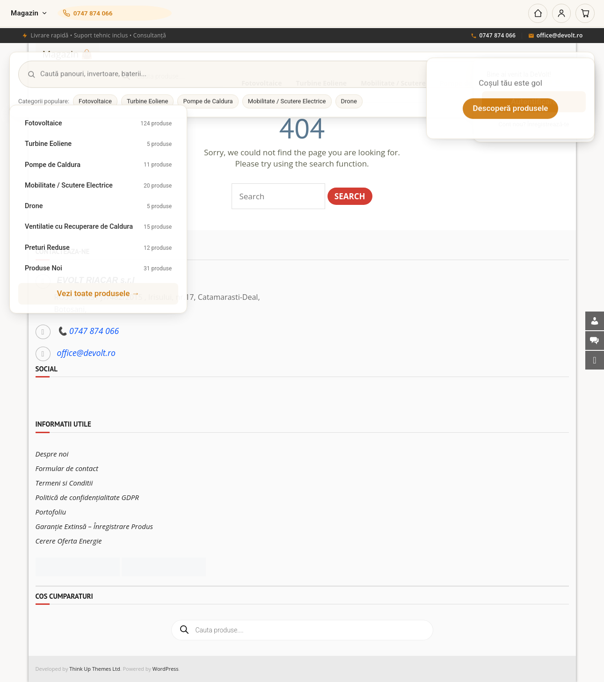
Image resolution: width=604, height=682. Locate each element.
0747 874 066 (493, 36)
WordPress (166, 668)
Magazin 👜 (68, 54)
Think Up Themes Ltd (94, 668)
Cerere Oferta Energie (69, 540)
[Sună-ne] (117, 13)
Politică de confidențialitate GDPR (87, 497)
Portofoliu (51, 511)
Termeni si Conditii (64, 482)
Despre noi (52, 453)
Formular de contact (67, 468)
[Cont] (560, 13)
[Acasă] (536, 13)
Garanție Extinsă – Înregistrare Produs (94, 526)
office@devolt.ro (555, 36)
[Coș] (585, 13)
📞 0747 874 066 (88, 330)
